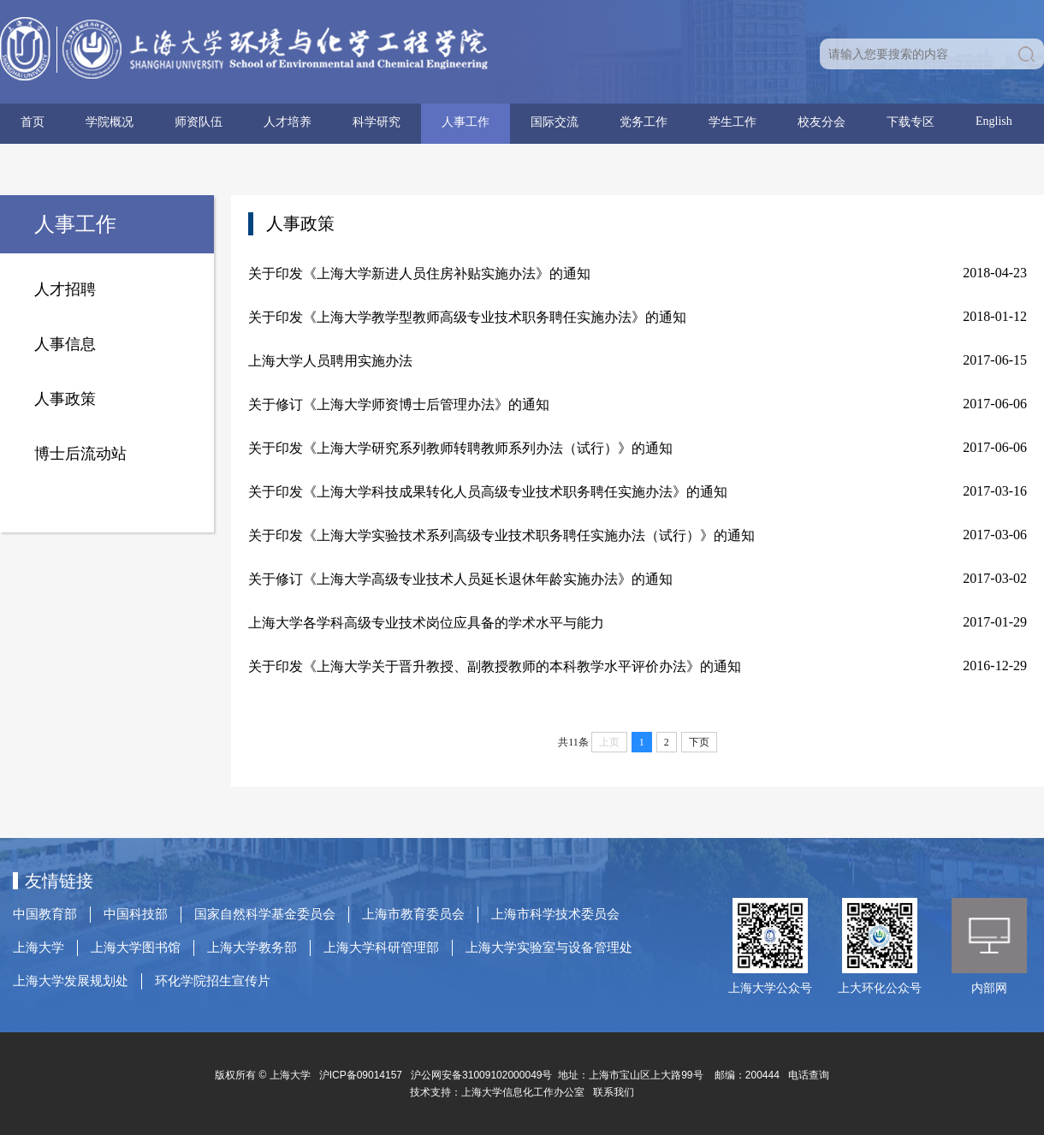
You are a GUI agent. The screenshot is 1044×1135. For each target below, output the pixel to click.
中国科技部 (136, 914)
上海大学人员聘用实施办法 (330, 361)
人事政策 (65, 398)
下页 (699, 742)
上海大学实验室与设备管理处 (549, 947)
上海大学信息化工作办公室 (527, 1092)
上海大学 (38, 947)
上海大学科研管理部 (381, 947)
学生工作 (732, 122)
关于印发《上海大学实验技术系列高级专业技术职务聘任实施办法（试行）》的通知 (501, 535)
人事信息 (65, 344)
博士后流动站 (80, 453)
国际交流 (554, 122)
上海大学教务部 (252, 947)
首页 (32, 122)
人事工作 (465, 122)
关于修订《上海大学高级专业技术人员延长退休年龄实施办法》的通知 (460, 579)
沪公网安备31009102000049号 (481, 1075)
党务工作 (643, 122)
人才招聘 (65, 289)
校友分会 (821, 122)
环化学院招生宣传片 (212, 981)
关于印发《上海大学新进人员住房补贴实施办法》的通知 (419, 273)
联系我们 (615, 1092)
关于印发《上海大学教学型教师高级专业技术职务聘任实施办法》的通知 (467, 317)
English (994, 121)
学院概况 (109, 122)
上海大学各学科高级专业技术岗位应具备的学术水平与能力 (426, 622)
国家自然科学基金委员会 (264, 914)
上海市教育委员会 (413, 914)
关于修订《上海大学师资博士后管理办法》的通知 (398, 404)
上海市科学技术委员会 (555, 914)
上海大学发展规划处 (70, 981)
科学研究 (376, 122)
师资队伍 (198, 122)
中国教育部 (45, 914)
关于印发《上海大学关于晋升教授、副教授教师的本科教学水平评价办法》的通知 (494, 666)
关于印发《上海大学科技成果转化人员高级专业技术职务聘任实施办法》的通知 (487, 491)
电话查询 (808, 1075)
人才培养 (287, 122)
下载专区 (910, 122)
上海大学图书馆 (136, 947)
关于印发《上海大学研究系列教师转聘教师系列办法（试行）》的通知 (460, 448)
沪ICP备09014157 (362, 1075)
